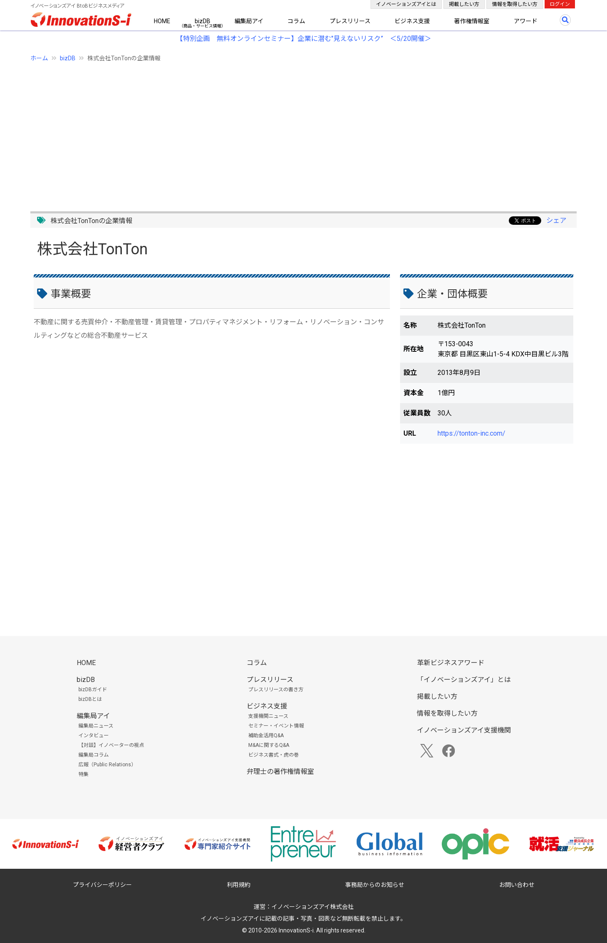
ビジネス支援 (412, 21)
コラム (296, 21)
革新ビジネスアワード (450, 663)
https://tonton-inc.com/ (471, 433)
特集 (83, 774)
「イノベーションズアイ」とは (464, 680)
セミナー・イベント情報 (276, 726)
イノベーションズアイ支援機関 (464, 730)
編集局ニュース (95, 726)
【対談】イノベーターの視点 (111, 745)
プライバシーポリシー (102, 884)
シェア (556, 220)
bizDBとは (90, 699)
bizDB (202, 21)
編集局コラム (93, 755)
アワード (525, 21)
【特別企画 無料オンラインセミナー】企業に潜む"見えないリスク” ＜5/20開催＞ (303, 39)
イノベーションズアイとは (406, 4)
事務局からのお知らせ (374, 884)
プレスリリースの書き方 (276, 689)
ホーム (39, 58)
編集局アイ (248, 21)
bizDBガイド (92, 689)
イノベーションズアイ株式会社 (312, 906)
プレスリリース (350, 21)
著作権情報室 (471, 21)
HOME (162, 21)
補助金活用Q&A (266, 735)
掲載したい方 (464, 4)
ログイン (560, 4)
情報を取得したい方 (514, 4)
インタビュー (93, 735)
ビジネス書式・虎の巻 (273, 755)
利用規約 (238, 884)
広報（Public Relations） (107, 765)
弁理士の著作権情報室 (280, 772)
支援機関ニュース (268, 716)
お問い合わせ (516, 884)
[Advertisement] (283, 132)
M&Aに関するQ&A (268, 745)
